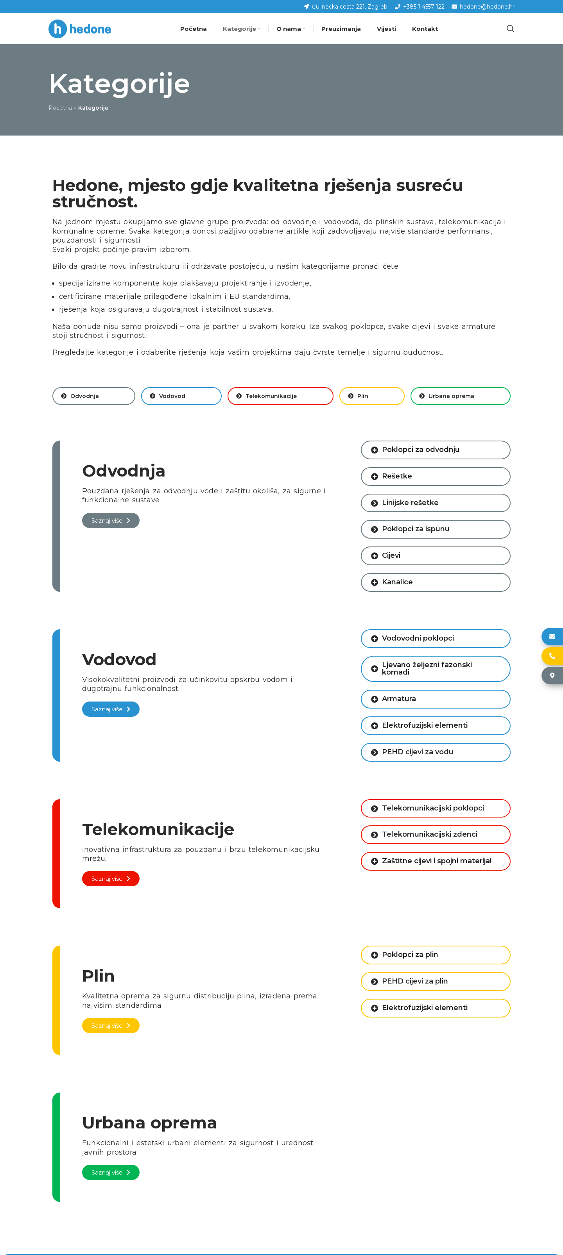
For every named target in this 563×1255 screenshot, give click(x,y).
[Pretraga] (510, 29)
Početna (60, 108)
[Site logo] (79, 28)
